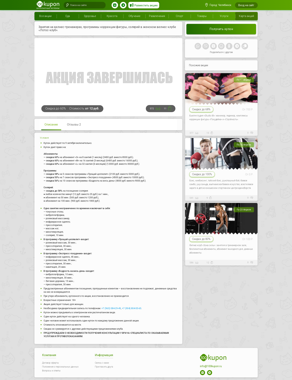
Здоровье (90, 16)
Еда (68, 16)
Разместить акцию (146, 5)
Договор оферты (50, 363)
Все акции (45, 16)
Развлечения (157, 16)
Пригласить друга (104, 366)
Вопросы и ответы (51, 370)
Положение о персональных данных (60, 366)
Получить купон (221, 29)
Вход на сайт (246, 5)
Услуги (224, 16)
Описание (51, 124)
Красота (112, 16)
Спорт (179, 16)
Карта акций (246, 16)
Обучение (134, 16)
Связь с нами (102, 363)
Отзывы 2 (74, 124)
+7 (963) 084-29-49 (111, 308)
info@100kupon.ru (211, 366)
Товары (202, 16)
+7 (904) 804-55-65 (131, 308)
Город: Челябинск (218, 5)
